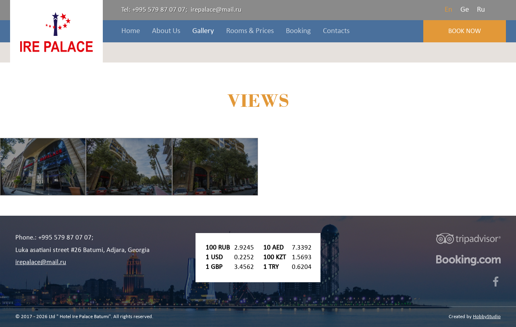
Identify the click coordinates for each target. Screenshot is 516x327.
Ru (481, 10)
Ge (464, 10)
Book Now (464, 31)
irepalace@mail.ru (216, 9)
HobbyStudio (487, 316)
